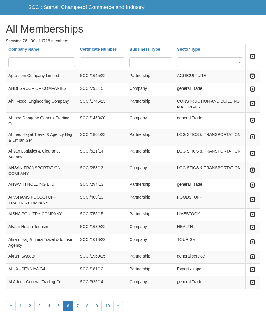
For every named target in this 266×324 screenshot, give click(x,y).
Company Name (23, 49)
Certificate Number (98, 49)
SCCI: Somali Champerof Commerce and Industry (86, 7)
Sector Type (188, 49)
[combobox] (210, 62)
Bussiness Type (144, 49)
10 (107, 306)
